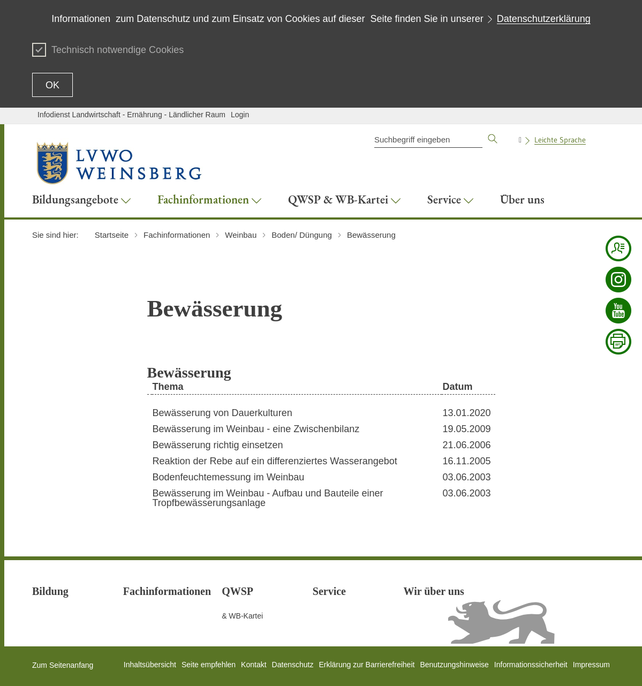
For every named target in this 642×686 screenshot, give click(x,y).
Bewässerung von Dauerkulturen (222, 413)
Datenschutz (293, 664)
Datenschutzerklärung (544, 18)
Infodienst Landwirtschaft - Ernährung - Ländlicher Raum (131, 114)
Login (240, 114)
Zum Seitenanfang (62, 665)
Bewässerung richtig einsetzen (218, 445)
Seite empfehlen (209, 664)
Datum (457, 386)
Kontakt (253, 664)
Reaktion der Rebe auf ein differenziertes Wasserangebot (275, 461)
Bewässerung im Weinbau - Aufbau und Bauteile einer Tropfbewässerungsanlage (268, 498)
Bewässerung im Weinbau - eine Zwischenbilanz (256, 429)
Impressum (591, 664)
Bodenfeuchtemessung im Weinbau (229, 477)
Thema (168, 386)
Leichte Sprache (560, 140)
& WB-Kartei (242, 616)
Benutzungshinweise (454, 664)
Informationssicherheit (531, 664)
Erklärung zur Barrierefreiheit (366, 664)
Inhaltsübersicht (150, 664)
